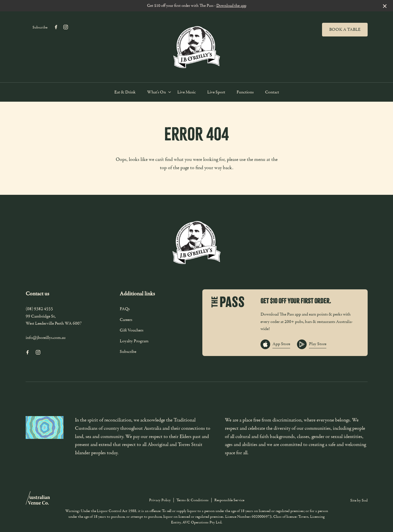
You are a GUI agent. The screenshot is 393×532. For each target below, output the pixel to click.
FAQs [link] (125, 309)
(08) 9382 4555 (39, 309)
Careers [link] (126, 319)
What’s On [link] (156, 92)
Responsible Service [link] (229, 500)
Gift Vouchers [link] (131, 330)
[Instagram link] (66, 27)
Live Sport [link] (216, 92)
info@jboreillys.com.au (46, 337)
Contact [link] (272, 92)
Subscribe (39, 27)
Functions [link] (245, 92)
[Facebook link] (56, 27)
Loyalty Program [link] (134, 341)
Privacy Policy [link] (160, 500)
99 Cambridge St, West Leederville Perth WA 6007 (54, 319)
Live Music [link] (186, 92)
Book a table (345, 29)
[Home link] (196, 45)
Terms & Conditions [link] (192, 500)
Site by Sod (359, 500)
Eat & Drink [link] (125, 92)
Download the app (231, 5)
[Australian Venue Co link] (38, 499)
